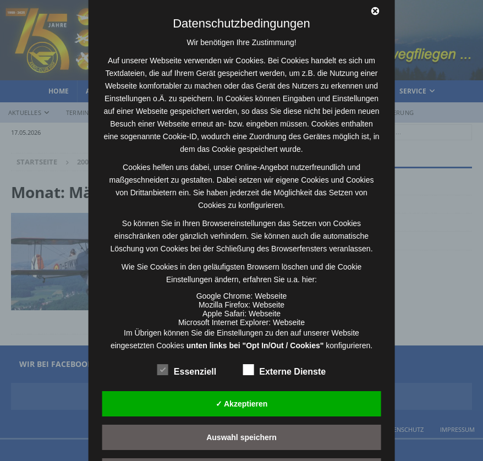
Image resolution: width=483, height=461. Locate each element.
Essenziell (186, 370)
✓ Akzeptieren (242, 403)
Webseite (271, 296)
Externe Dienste (284, 370)
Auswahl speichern (241, 437)
